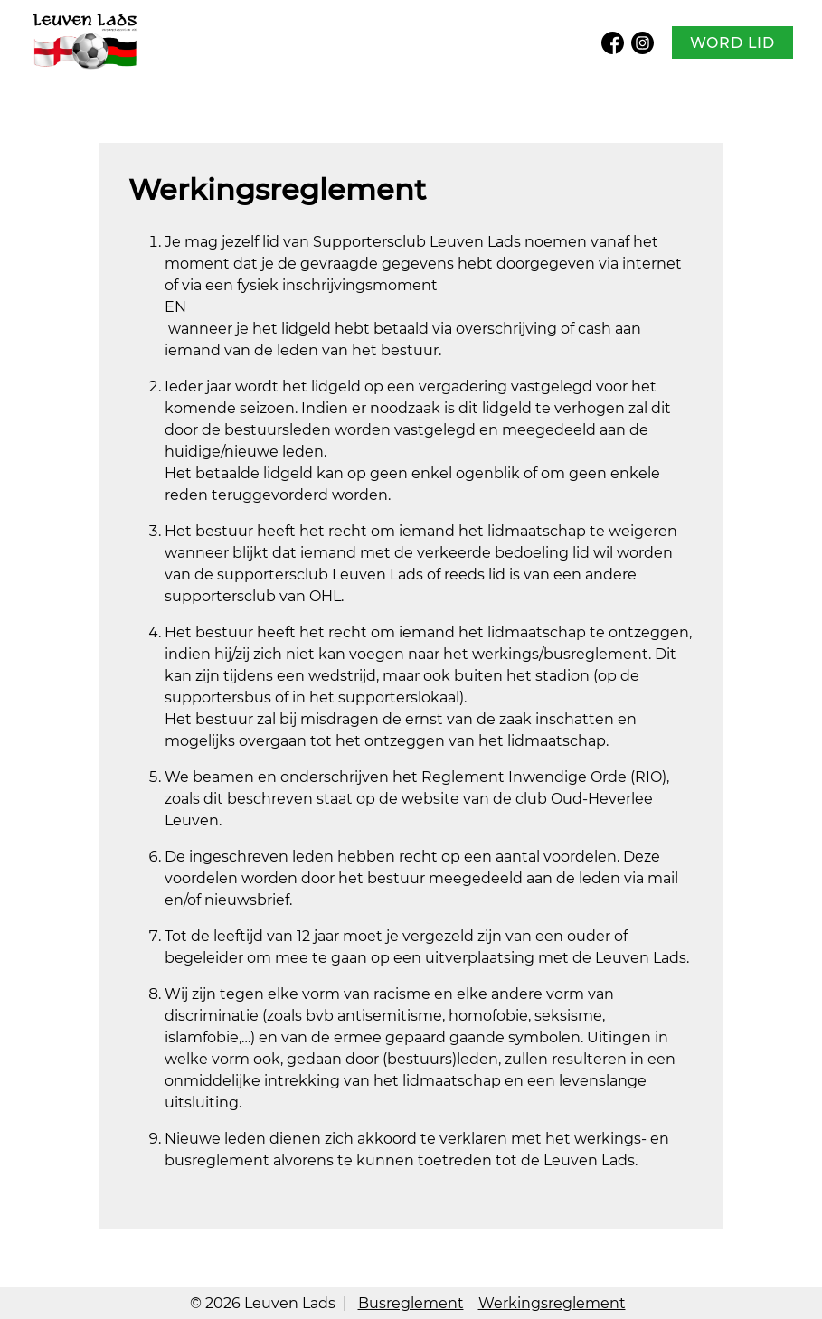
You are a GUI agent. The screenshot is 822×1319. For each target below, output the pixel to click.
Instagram (642, 43)
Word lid (732, 43)
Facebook (612, 43)
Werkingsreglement (552, 1303)
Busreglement (411, 1303)
